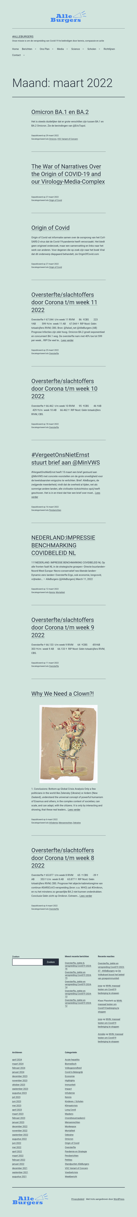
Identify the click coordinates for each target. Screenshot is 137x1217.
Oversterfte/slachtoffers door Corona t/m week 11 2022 (64, 302)
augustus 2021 (19, 1176)
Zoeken (15, 956)
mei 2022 (16, 1147)
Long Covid (70, 1109)
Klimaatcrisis (71, 1105)
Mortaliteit (60, 592)
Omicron (53, 139)
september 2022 (20, 1134)
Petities (68, 1159)
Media (60, 49)
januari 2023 (18, 1122)
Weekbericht (71, 1176)
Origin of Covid (55, 200)
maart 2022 (18, 1155)
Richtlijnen (109, 49)
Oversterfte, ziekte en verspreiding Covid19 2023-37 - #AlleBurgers (111, 967)
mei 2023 (16, 1105)
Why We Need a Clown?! (62, 693)
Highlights (70, 1080)
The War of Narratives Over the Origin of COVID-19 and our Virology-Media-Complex (68, 174)
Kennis (52, 592)
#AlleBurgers (22, 36)
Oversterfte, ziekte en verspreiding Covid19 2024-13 (78, 994)
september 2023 (20, 1089)
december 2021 (19, 1168)
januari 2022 (18, 1164)
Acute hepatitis (72, 1059)
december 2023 (19, 1076)
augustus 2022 (19, 1139)
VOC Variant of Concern (67, 139)
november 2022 (19, 1130)
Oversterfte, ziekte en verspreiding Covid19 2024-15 (78, 975)
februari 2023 (18, 1118)
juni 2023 (16, 1101)
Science (75, 49)
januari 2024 (18, 1072)
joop (100, 985)
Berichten (27, 49)
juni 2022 (16, 1143)
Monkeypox (70, 1126)
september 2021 (20, 1172)
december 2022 (19, 1126)
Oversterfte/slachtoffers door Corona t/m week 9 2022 (62, 627)
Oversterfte (54, 353)
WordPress (119, 1199)
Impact (68, 1089)
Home (15, 49)
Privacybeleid (77, 1199)
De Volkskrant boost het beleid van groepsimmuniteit (111, 975)
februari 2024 (18, 1068)
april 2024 (17, 1059)
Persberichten (55, 510)
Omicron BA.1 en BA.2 (60, 111)
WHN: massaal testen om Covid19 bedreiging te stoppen (109, 989)
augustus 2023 (19, 1093)
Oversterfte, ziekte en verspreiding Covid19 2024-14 (78, 984)
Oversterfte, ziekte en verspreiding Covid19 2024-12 (78, 1003)
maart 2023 (18, 1114)
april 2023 (17, 1109)
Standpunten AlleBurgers (77, 1164)
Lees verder (67, 340)
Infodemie (53, 823)
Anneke (101, 1034)
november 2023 (19, 1080)
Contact (16, 55)
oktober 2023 (18, 1084)
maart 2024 (18, 1063)
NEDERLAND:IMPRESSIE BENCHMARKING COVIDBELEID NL (63, 545)
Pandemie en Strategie (76, 1151)
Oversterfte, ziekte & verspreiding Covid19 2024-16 (78, 966)
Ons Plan (45, 49)
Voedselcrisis (71, 1172)
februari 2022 (18, 1159)
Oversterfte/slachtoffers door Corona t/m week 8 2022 (62, 858)
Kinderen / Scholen (74, 1101)
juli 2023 (16, 1097)
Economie (70, 1076)
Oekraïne (77, 823)
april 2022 (17, 1151)
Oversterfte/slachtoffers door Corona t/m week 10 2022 (64, 389)
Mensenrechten (65, 823)
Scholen (91, 49)
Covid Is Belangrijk (74, 1072)
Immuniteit (70, 1084)
